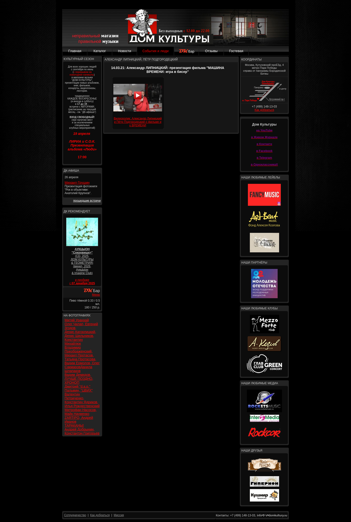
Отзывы (211, 51)
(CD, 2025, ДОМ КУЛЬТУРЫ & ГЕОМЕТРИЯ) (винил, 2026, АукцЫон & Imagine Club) (82, 261)
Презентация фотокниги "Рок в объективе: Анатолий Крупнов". (81, 190)
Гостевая (236, 51)
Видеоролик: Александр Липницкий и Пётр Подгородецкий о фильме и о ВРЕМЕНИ (138, 122)
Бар (187, 51)
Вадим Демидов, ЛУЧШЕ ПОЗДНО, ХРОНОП (79, 378)
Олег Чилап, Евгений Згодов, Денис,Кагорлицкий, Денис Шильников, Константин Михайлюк (81, 333)
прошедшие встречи (87, 200)
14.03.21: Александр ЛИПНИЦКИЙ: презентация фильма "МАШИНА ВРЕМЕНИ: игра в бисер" (167, 70)
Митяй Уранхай (77, 320)
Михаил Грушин (77, 183)
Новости (124, 51)
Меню (96, 294)
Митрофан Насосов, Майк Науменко (81, 412)
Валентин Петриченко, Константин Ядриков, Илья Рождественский (82, 400)
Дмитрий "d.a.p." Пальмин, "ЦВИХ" (79, 388)
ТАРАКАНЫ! (74, 425)
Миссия (119, 515)
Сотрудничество (75, 515)
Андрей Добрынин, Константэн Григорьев (82, 431)
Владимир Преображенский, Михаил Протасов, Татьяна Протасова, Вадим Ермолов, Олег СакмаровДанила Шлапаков (82, 359)
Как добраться (264, 110)
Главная (74, 51)
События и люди (155, 51)
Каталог (100, 51)
